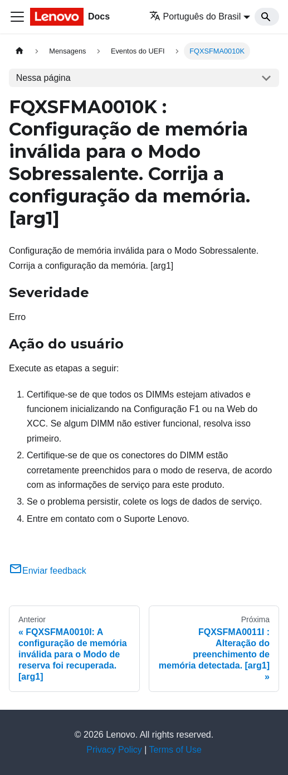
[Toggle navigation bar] (17, 16)
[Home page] (19, 51)
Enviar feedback (47, 570)
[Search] (267, 17)
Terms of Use (175, 749)
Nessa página (43, 78)
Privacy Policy (114, 749)
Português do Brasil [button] (195, 16)
